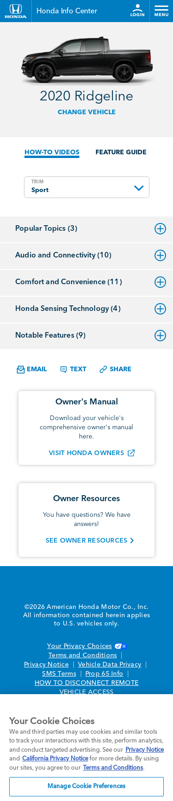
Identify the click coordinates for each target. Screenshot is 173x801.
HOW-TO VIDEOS (51, 152)
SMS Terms (59, 674)
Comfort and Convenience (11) (90, 282)
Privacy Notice (46, 664)
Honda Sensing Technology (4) (90, 309)
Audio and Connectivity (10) (90, 256)
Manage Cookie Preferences (86, 786)
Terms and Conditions (82, 655)
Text (72, 369)
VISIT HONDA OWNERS (86, 453)
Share (115, 369)
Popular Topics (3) (90, 229)
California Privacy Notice (55, 759)
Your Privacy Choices (86, 646)
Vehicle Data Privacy (109, 664)
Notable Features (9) (90, 336)
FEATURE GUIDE (121, 152)
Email (32, 370)
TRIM (37, 182)
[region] (86, 747)
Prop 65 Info (104, 674)
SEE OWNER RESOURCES (87, 541)
